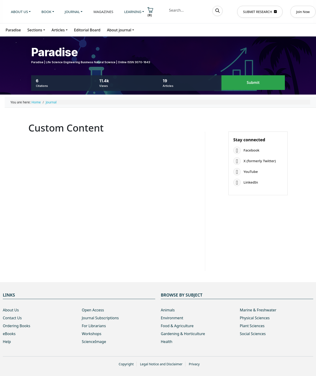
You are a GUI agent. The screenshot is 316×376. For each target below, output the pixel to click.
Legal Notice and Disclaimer (161, 364)
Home (36, 102)
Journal (51, 102)
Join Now (303, 12)
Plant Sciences (252, 325)
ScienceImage (94, 341)
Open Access (93, 310)
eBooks (9, 333)
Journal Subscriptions (100, 317)
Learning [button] (132, 11)
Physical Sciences (255, 317)
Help (7, 341)
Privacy (194, 364)
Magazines (103, 11)
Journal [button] (72, 11)
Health (166, 341)
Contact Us (12, 317)
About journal (119, 30)
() (150, 12)
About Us (11, 310)
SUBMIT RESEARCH (260, 12)
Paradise (13, 30)
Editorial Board (87, 30)
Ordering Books (16, 325)
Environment (172, 317)
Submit (253, 82)
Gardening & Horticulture (183, 333)
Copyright (126, 364)
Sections (34, 30)
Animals (168, 310)
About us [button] (19, 11)
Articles (58, 30)
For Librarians (94, 325)
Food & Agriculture (177, 325)
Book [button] (46, 11)
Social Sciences (253, 333)
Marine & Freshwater (258, 310)
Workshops (91, 333)
